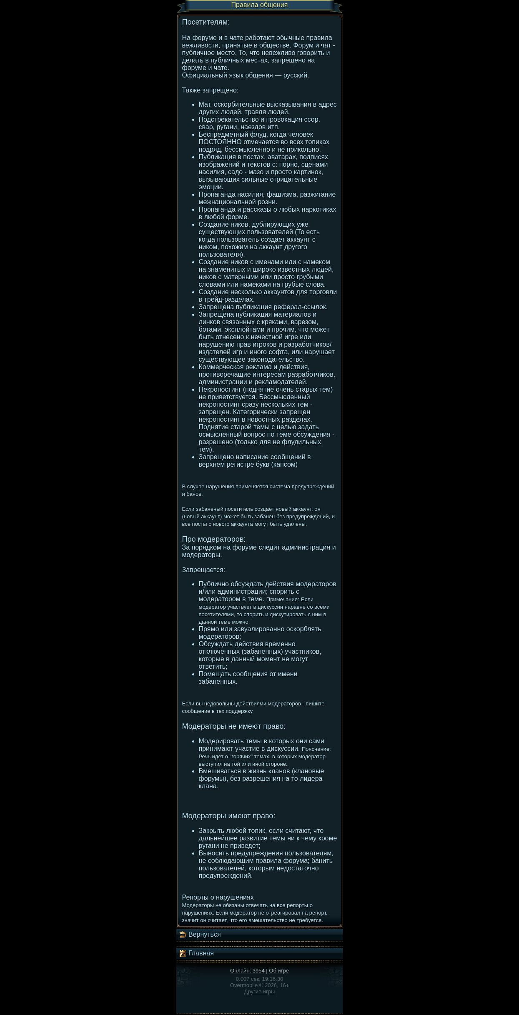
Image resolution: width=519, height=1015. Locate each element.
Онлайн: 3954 (247, 971)
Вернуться (199, 934)
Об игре (279, 971)
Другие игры (259, 991)
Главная (196, 953)
